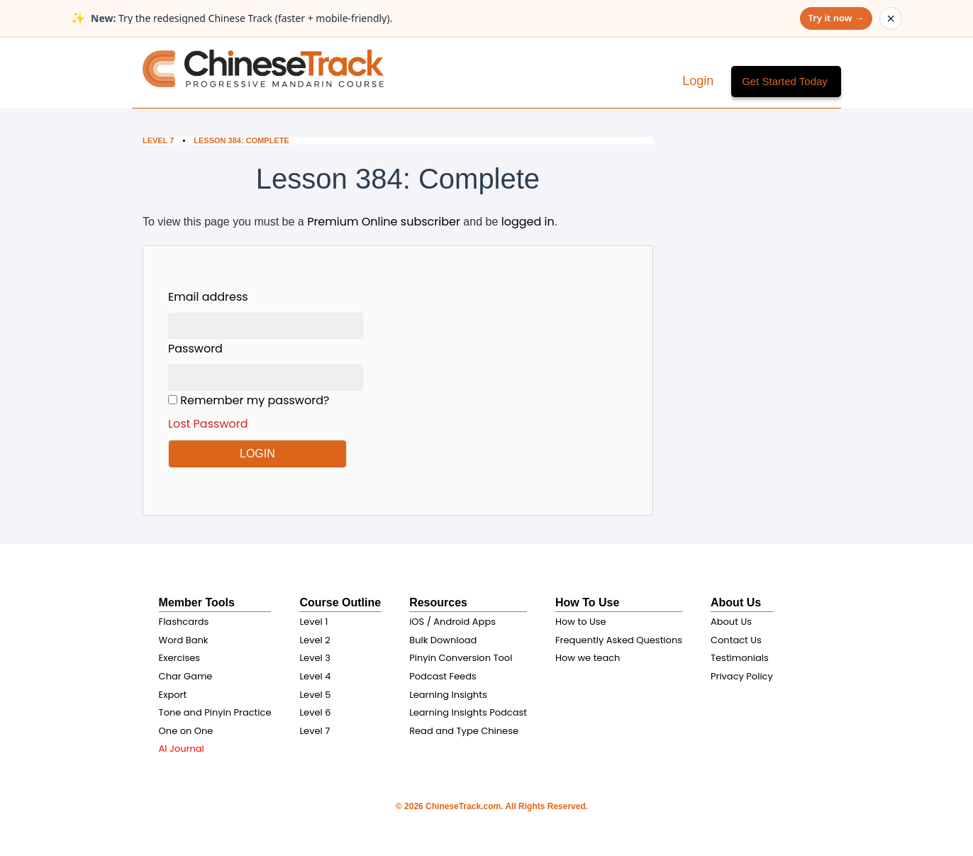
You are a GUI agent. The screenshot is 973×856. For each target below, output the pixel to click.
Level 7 (158, 140)
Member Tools (197, 602)
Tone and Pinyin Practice (215, 712)
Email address (208, 297)
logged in (528, 221)
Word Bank (183, 640)
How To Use (587, 602)
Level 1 (313, 621)
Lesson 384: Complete (242, 140)
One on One (186, 731)
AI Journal (181, 748)
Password (195, 348)
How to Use (580, 621)
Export (173, 694)
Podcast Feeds (443, 676)
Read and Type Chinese (463, 731)
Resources (438, 602)
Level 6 (314, 712)
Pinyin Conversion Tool (460, 658)
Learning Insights (448, 694)
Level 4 (314, 676)
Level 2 (314, 640)
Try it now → (836, 17)
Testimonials (740, 658)
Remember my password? (265, 412)
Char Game (186, 676)
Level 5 (314, 694)
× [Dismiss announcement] (890, 18)
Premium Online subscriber (383, 221)
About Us (736, 602)
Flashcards (184, 621)
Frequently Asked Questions (618, 640)
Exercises (180, 658)
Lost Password (208, 424)
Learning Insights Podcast (468, 712)
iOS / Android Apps (452, 621)
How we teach (587, 658)
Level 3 (314, 658)
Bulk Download (443, 640)
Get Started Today (785, 81)
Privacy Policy (742, 676)
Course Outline (340, 602)
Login (699, 81)
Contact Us (736, 640)
